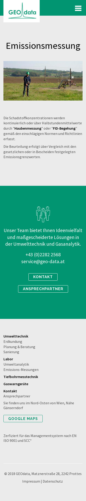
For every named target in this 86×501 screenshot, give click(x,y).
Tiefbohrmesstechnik (20, 376)
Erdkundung (12, 341)
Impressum (31, 481)
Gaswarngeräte (15, 384)
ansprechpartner (43, 289)
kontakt (43, 277)
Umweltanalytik (16, 364)
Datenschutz (53, 481)
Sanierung (11, 352)
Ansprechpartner (16, 396)
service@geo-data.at (43, 261)
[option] (43, 81)
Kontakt (10, 391)
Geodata (21, 11)
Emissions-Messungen (21, 369)
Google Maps (23, 419)
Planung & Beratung (19, 346)
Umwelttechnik (15, 336)
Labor (8, 359)
